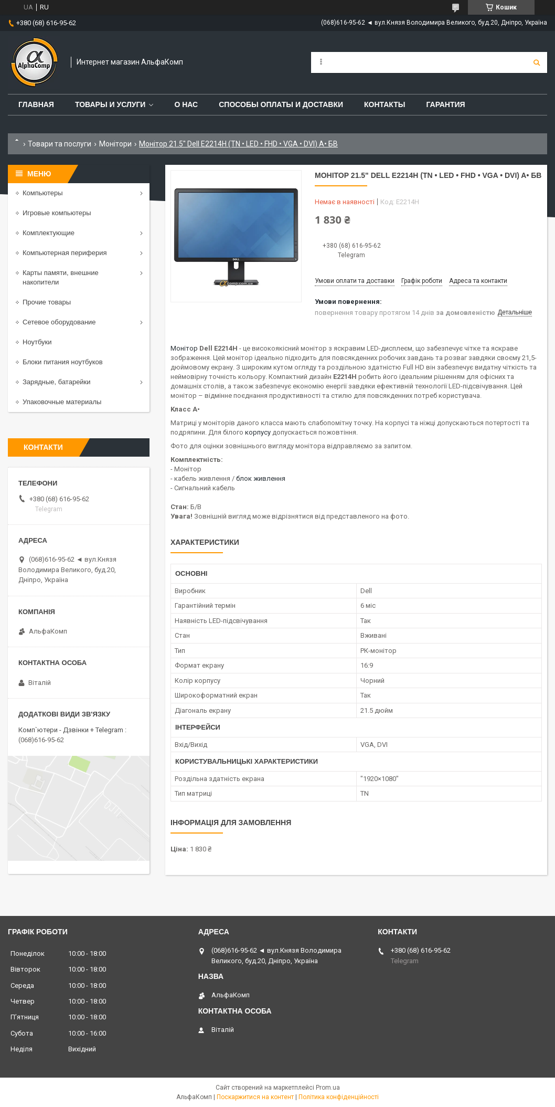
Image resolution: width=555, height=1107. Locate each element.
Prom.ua (328, 1087)
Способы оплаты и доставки (281, 104)
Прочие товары (47, 302)
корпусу (258, 432)
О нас (186, 104)
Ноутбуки (37, 342)
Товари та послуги (59, 144)
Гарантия (445, 104)
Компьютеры (43, 193)
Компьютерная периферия (65, 253)
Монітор (184, 348)
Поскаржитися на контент (255, 1097)
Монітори (115, 144)
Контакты (384, 104)
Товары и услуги (110, 104)
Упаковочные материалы (62, 402)
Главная (36, 104)
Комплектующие (48, 233)
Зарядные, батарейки (57, 382)
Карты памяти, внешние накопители (61, 277)
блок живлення (260, 478)
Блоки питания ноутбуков (63, 362)
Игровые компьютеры (57, 213)
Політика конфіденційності (338, 1097)
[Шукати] (536, 62)
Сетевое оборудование (59, 322)
